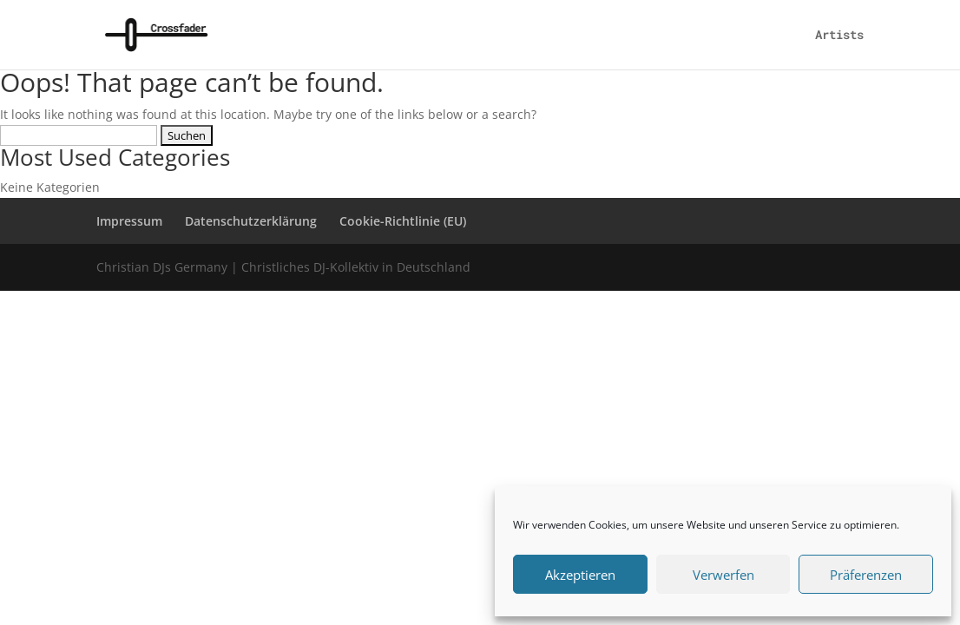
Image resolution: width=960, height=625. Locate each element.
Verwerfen (723, 574)
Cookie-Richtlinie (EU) (402, 221)
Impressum (129, 221)
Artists (839, 36)
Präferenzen (866, 574)
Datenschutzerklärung (251, 221)
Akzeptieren (580, 574)
